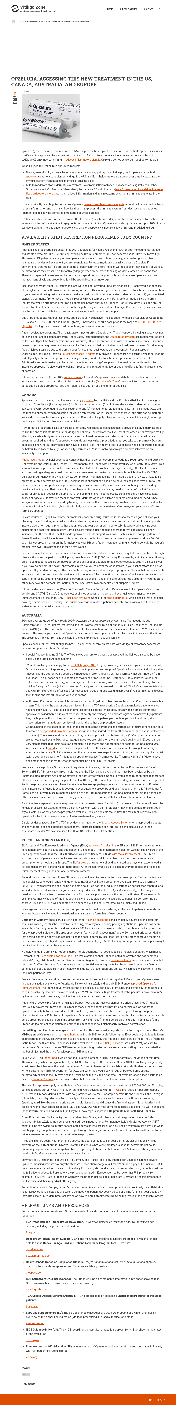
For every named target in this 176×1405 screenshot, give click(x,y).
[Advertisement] (88, 45)
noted (51, 748)
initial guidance (111, 1043)
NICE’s (117, 1089)
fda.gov (30, 1232)
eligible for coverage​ (57, 956)
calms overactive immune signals (104, 204)
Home (110, 9)
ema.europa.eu (35, 1323)
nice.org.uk (32, 1340)
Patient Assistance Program (78, 354)
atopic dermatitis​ (117, 597)
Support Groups (128, 9)
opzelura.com (34, 1249)
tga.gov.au (32, 1306)
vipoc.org (31, 1357)
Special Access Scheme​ (116, 822)
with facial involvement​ (126, 854)
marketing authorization (68, 1034)
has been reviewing (78, 597)
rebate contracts (121, 960)
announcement (73, 377)
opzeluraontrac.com (38, 1255)
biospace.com (34, 1272)
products (26, 1374)
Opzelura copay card (122, 336)
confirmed (50, 1058)
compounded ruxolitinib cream (58, 731)
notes (82, 862)
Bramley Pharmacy (43, 1079)
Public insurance (32, 459)
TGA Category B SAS (83, 665)
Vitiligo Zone (32, 7)
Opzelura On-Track (108, 381)
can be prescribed (99, 919)
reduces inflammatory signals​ (82, 159)
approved (31, 176)
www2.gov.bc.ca (36, 1289)
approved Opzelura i (101, 845)
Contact (148, 9)
